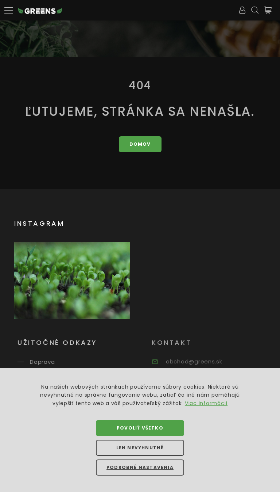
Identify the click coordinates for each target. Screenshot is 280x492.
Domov (140, 144)
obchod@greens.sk (201, 361)
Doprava (48, 362)
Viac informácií (206, 403)
